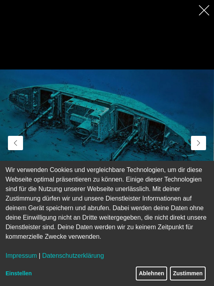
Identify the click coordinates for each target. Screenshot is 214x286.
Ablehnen (151, 273)
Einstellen (19, 273)
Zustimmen (188, 273)
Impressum (21, 255)
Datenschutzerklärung (73, 255)
